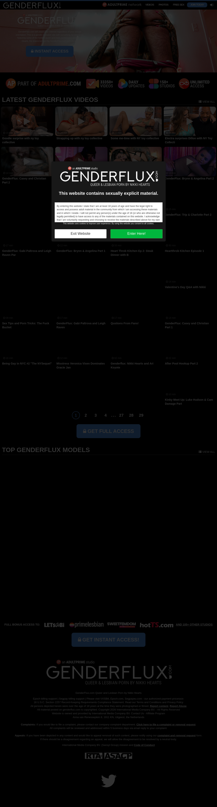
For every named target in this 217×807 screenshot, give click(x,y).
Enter (136, 234)
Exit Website (80, 234)
